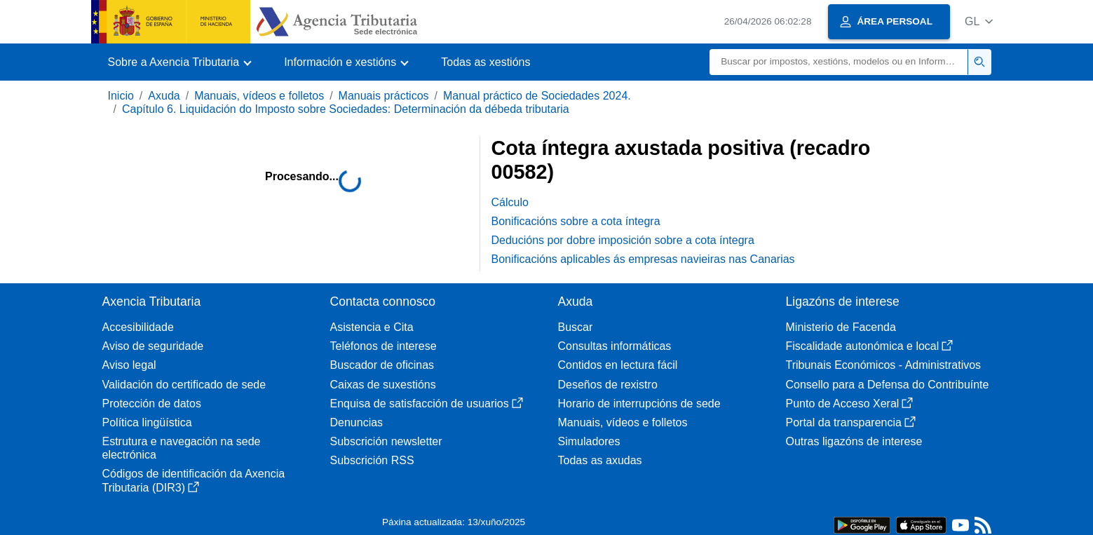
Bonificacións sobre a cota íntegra (575, 221)
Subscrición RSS (372, 460)
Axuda (163, 96)
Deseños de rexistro (608, 385)
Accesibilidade (138, 327)
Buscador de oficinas (382, 365)
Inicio (121, 96)
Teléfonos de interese (383, 346)
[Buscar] (839, 62)
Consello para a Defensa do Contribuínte (887, 385)
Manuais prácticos (384, 96)
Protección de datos (151, 403)
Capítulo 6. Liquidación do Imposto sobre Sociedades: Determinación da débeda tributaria (345, 109)
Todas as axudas (600, 460)
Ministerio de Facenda (841, 327)
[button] (979, 21)
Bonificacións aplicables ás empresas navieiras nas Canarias (643, 259)
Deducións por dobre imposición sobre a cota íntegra (622, 240)
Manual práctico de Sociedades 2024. (537, 96)
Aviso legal (129, 365)
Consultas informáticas (615, 346)
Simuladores (589, 441)
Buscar (575, 327)
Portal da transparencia (851, 422)
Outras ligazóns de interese (854, 441)
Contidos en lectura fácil (618, 365)
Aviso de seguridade (153, 346)
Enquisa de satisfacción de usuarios (426, 403)
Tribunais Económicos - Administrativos (884, 365)
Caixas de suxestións (383, 385)
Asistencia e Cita (372, 327)
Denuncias (356, 422)
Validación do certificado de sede (184, 385)
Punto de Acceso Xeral (850, 403)
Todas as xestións (485, 62)
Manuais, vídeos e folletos (259, 96)
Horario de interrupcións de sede (639, 403)
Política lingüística (147, 422)
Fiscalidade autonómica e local (869, 346)
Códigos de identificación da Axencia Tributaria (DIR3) (193, 480)
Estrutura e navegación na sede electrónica (181, 448)
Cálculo (510, 202)
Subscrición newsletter (386, 441)
